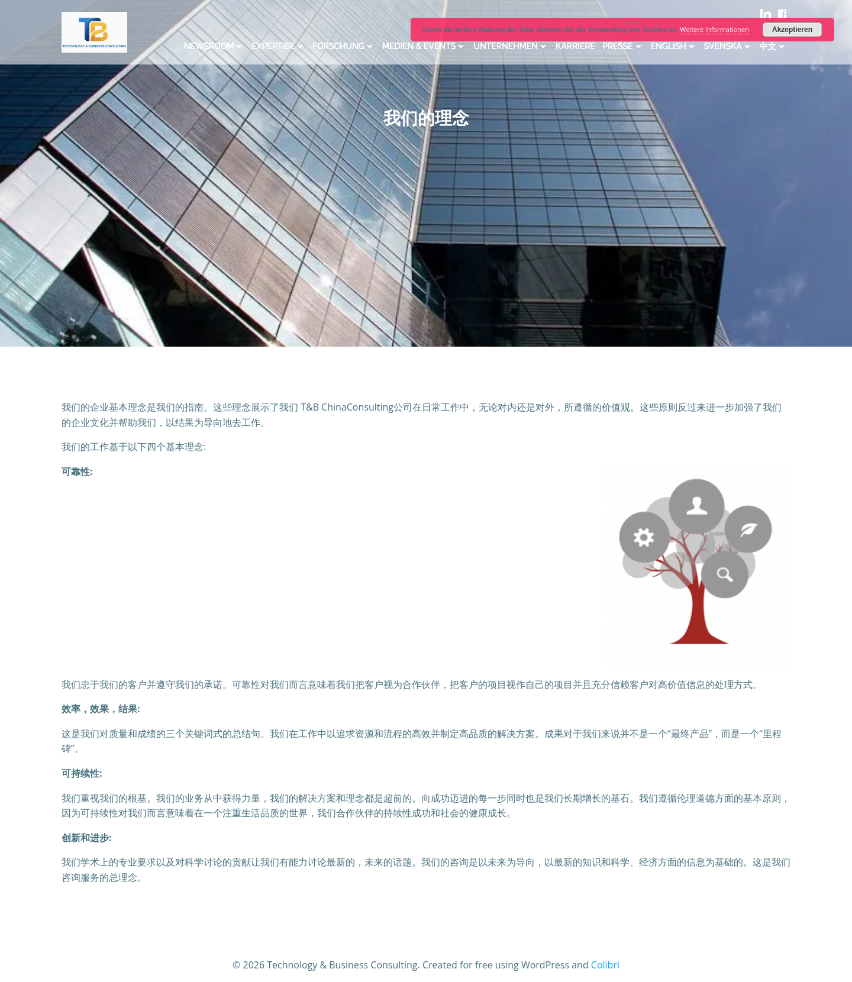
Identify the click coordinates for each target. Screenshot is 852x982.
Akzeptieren (792, 29)
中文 (773, 46)
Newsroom (214, 46)
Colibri (605, 964)
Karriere (575, 46)
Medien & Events (424, 46)
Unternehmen (510, 46)
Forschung (343, 46)
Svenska (728, 46)
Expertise (278, 46)
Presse (623, 46)
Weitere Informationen (714, 29)
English (674, 46)
